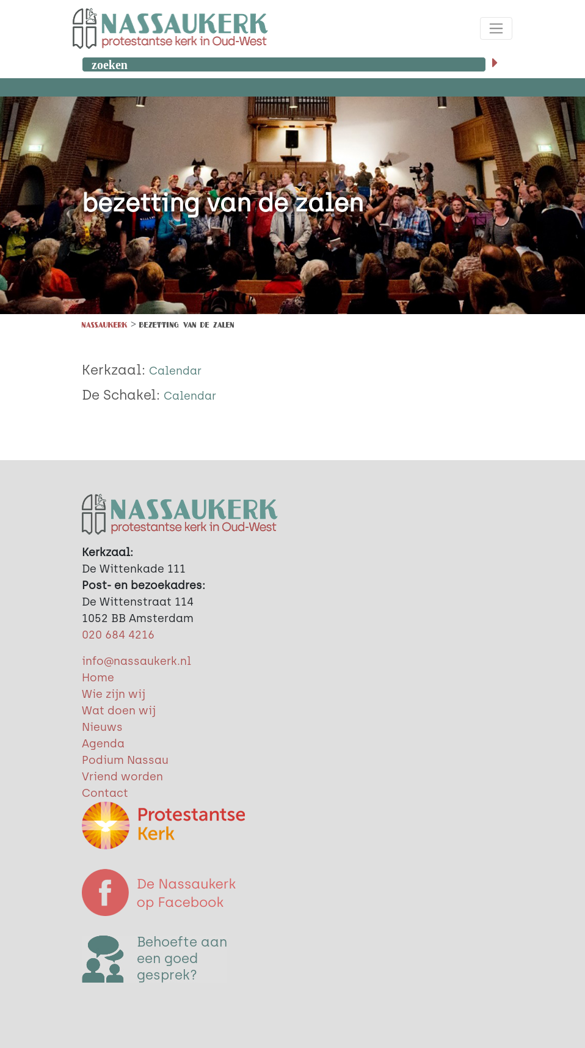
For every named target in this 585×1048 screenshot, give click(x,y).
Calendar (175, 371)
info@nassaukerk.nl (136, 661)
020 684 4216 (118, 635)
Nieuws (102, 727)
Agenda (103, 743)
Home (98, 677)
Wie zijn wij (113, 694)
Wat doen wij (119, 710)
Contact (105, 793)
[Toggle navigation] (496, 28)
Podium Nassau (125, 760)
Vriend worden (122, 776)
